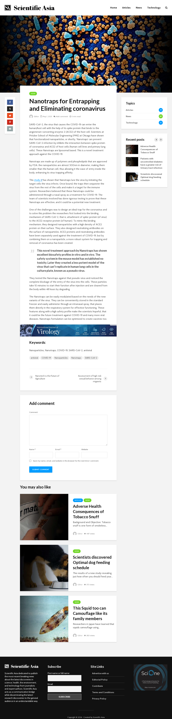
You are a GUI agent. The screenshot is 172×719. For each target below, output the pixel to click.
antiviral (34, 357)
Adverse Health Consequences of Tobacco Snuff (88, 511)
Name (32, 449)
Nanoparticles (61, 357)
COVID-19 (46, 357)
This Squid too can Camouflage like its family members (90, 613)
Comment (33, 412)
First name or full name (58, 667)
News (139, 7)
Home (113, 7)
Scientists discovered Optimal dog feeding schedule (92, 562)
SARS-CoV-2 (91, 357)
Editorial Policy (100, 674)
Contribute (97, 680)
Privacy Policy (99, 693)
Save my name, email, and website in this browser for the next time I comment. (66, 461)
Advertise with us (100, 668)
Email (58, 449)
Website (84, 449)
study (38, 180)
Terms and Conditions (103, 687)
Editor (34, 116)
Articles (126, 7)
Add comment (62, 116)
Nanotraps (76, 357)
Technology (154, 7)
